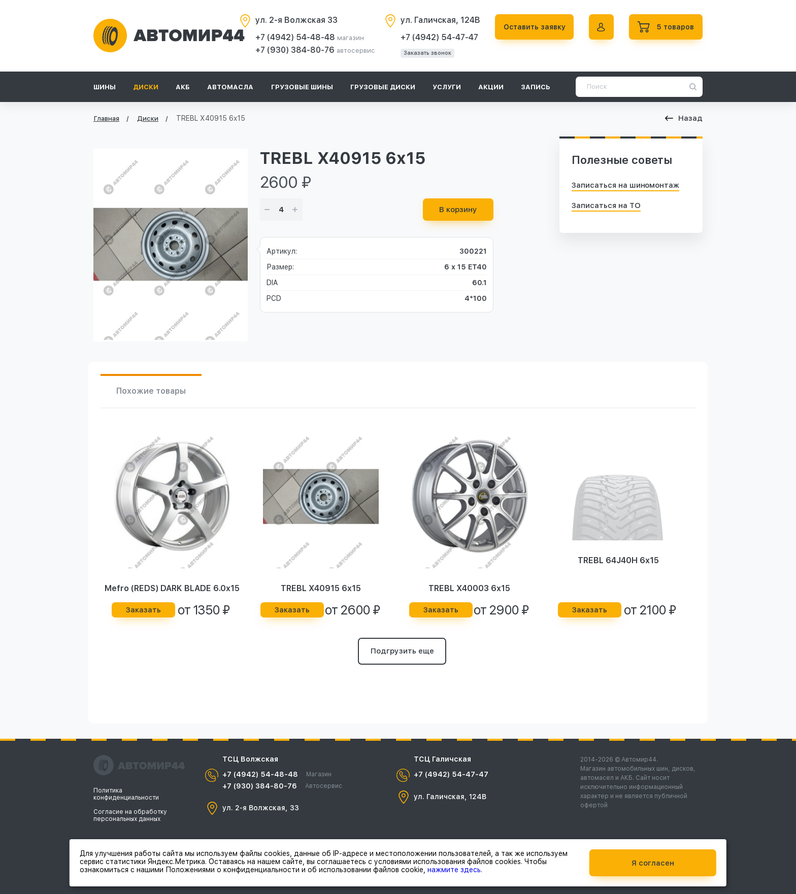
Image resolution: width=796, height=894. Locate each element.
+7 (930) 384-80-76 (293, 50)
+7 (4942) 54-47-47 (436, 37)
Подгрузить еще (402, 652)
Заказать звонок (424, 53)
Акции (491, 87)
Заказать (143, 610)
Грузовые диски (382, 87)
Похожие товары (152, 391)
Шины (104, 87)
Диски (145, 87)
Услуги (447, 87)
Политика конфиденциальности (126, 794)
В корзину (458, 209)
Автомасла (230, 87)
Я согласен (653, 862)
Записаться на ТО (606, 205)
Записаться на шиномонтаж (625, 185)
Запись (535, 87)
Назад (684, 118)
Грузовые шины (302, 87)
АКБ (183, 87)
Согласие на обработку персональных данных (130, 815)
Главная (106, 118)
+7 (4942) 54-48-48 (293, 37)
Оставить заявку (532, 26)
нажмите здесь (454, 869)
